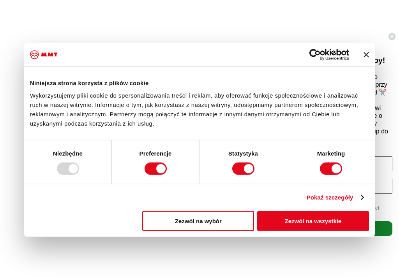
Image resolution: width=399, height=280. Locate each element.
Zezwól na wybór (198, 220)
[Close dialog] (392, 36)
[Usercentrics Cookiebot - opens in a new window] (315, 55)
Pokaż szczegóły (330, 197)
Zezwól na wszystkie (313, 220)
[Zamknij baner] (366, 55)
